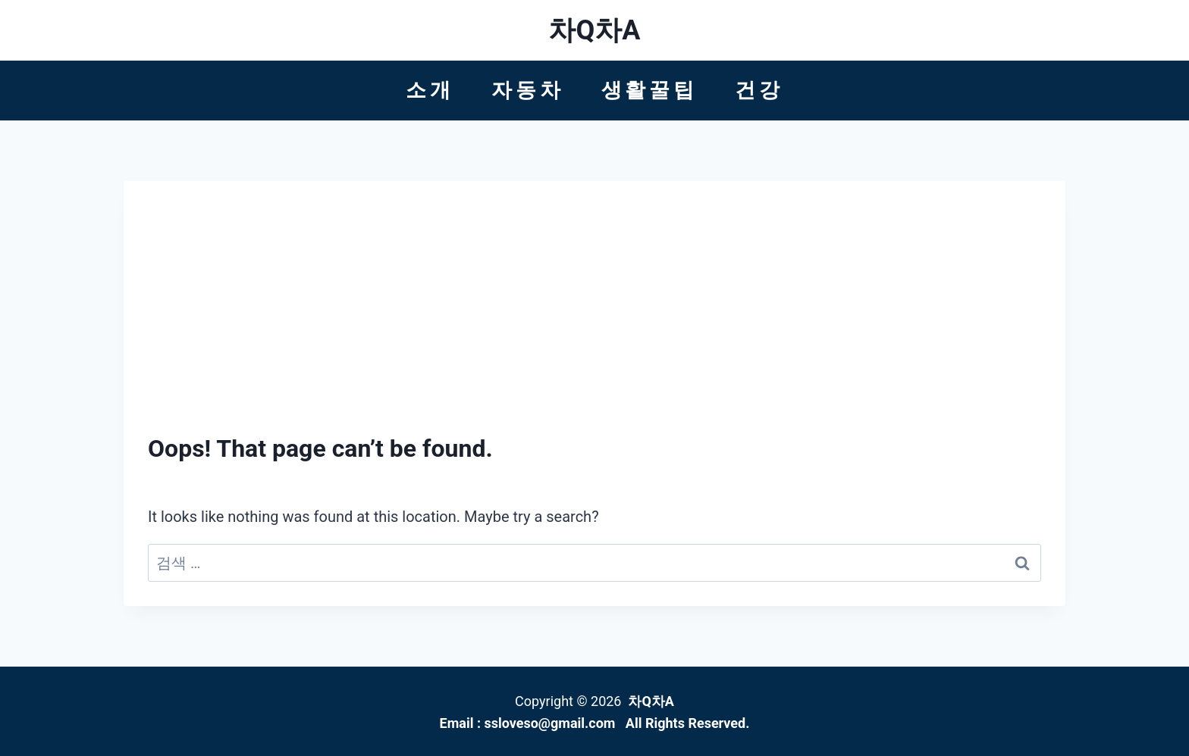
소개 (430, 90)
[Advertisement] (594, 319)
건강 (759, 90)
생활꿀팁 (649, 90)
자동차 (527, 90)
